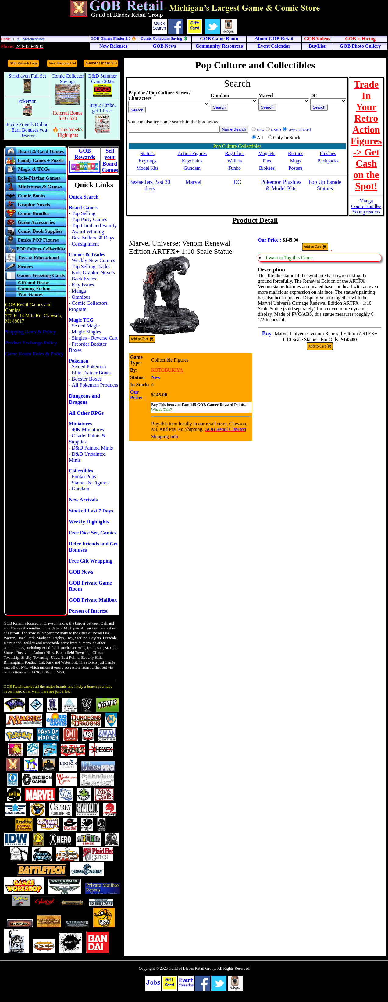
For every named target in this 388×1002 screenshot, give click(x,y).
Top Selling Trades (91, 266)
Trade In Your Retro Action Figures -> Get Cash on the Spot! (366, 135)
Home (6, 39)
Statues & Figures (90, 483)
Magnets (266, 153)
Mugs (295, 160)
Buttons (295, 153)
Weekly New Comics (93, 260)
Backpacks (327, 160)
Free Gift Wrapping (90, 561)
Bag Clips (234, 153)
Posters (296, 168)
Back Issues (84, 279)
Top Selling (83, 213)
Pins (267, 160)
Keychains (192, 160)
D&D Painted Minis (92, 448)
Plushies (328, 153)
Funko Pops (84, 476)
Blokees (267, 168)
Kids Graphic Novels (93, 272)
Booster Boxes (86, 379)
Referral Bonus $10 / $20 (68, 115)
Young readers (366, 211)
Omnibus (81, 297)
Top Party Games (89, 219)
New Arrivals (83, 500)
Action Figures (192, 153)
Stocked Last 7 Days (91, 511)
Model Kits (147, 168)
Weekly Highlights (89, 522)
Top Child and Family (94, 225)
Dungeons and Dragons (84, 399)
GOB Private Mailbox (93, 600)
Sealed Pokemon (89, 367)
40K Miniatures (88, 429)
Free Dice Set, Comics (92, 533)
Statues (148, 153)
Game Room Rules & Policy (34, 354)
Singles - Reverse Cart (95, 338)
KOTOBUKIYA (167, 370)
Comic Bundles (366, 206)
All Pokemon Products (95, 385)
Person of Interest (88, 611)
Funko (234, 168)
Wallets (234, 160)
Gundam (80, 489)
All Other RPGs (86, 413)
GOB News (81, 572)
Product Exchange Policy (31, 343)
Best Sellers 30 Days (93, 238)
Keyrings (147, 160)
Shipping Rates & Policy (30, 332)
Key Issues (83, 285)
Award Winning (88, 232)
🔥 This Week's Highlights (67, 132)
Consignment (85, 244)
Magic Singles (86, 332)
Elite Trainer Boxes (92, 373)
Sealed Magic (86, 326)
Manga (79, 291)
